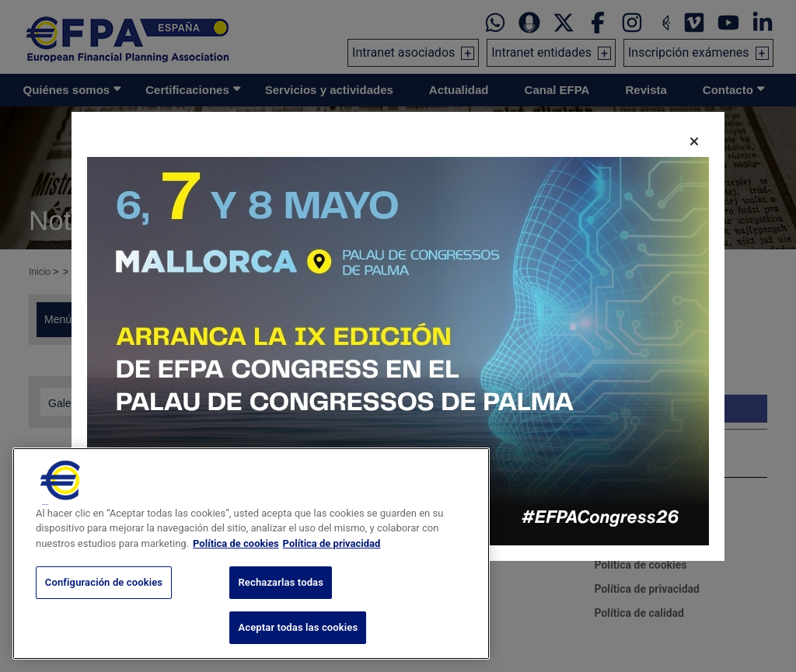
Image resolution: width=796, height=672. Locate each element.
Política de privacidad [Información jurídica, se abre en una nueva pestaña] (332, 553)
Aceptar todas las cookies (298, 637)
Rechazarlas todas (280, 593)
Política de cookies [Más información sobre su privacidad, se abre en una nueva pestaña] (236, 553)
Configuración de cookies (103, 593)
